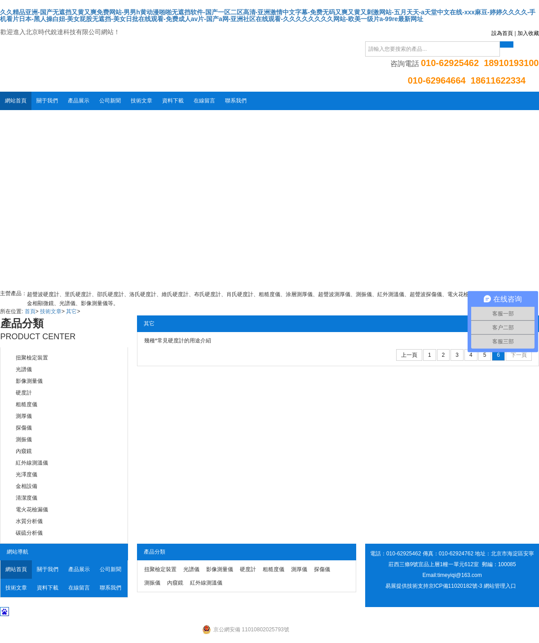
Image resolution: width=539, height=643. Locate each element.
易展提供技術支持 (407, 586)
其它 (71, 311)
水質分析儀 (29, 521)
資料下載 (173, 101)
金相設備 (26, 486)
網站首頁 (16, 101)
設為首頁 (502, 33)
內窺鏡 (24, 451)
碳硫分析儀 (29, 533)
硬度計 (24, 393)
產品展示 (78, 101)
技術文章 (141, 101)
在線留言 (204, 101)
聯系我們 (236, 101)
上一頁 (409, 355)
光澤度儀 (26, 474)
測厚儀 (24, 416)
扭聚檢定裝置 (32, 358)
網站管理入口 (500, 586)
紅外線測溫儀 (32, 463)
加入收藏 (528, 33)
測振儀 (24, 439)
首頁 (30, 311)
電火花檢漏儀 (32, 509)
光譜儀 (24, 369)
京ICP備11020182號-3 (455, 586)
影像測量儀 (29, 381)
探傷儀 (24, 428)
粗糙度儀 (26, 404)
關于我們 (47, 101)
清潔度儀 (26, 498)
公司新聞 (110, 101)
